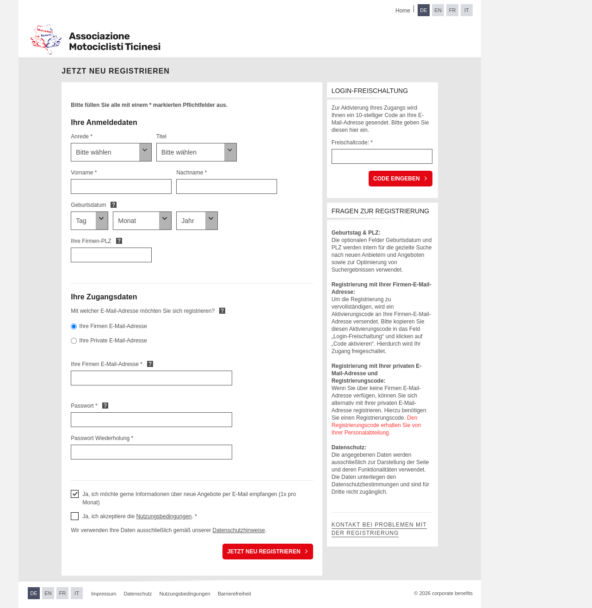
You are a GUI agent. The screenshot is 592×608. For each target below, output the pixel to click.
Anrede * (81, 136)
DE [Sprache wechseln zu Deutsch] (423, 10)
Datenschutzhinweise (238, 530)
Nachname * (191, 172)
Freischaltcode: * (352, 142)
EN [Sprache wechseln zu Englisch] (437, 10)
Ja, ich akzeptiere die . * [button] (139, 516)
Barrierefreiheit (234, 593)
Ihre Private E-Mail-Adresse (113, 340)
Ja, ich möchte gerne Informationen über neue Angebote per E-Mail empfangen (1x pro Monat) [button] (189, 498)
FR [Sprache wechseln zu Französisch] (452, 10)
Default (114, 204)
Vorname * (84, 172)
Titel (161, 136)
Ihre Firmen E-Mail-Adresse (113, 326)
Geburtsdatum (88, 205)
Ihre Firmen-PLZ (91, 241)
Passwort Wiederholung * (102, 438)
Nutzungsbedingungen (163, 516)
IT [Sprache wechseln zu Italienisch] (466, 10)
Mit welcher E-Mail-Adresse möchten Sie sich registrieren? (143, 311)
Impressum (103, 593)
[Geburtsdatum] (89, 220)
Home (402, 10)
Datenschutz (137, 593)
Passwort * (84, 406)
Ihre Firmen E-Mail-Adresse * (106, 364)
